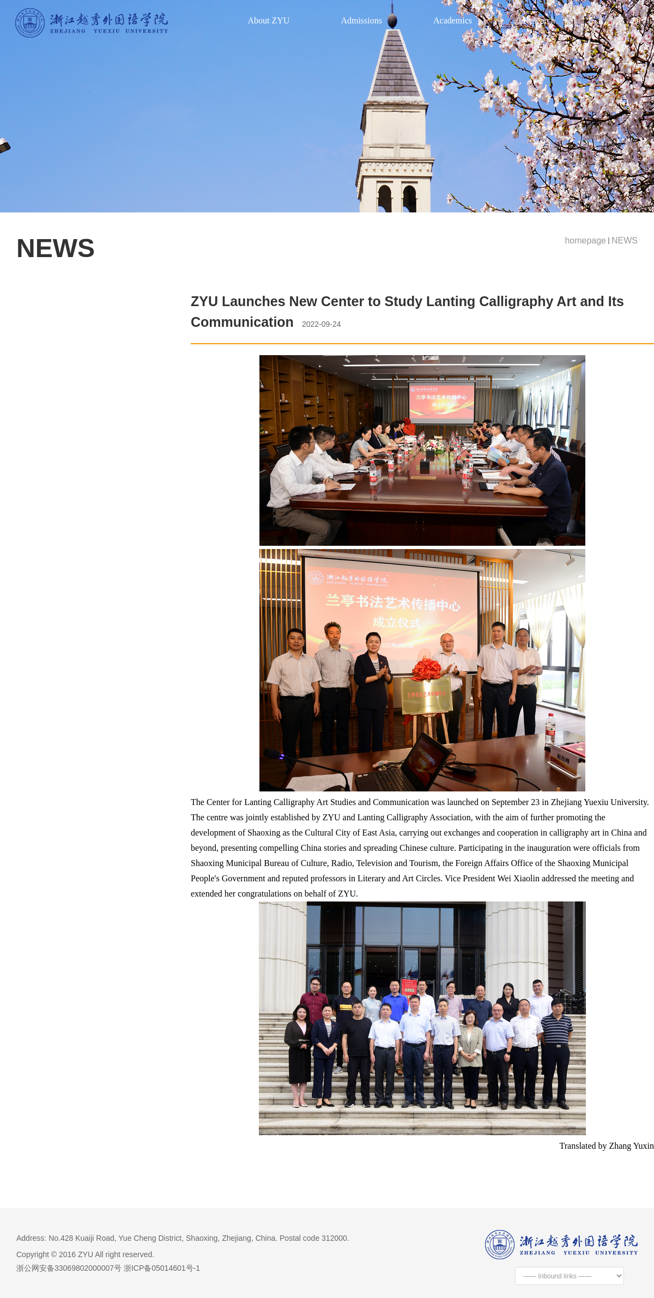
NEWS (624, 240)
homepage (585, 240)
